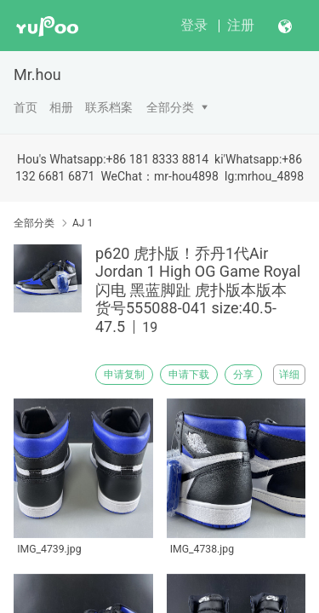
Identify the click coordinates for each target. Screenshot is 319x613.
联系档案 (109, 107)
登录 (194, 25)
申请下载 (188, 375)
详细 (289, 375)
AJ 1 (82, 223)
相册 (61, 107)
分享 (243, 375)
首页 (25, 107)
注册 (240, 25)
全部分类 (170, 107)
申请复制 (124, 375)
